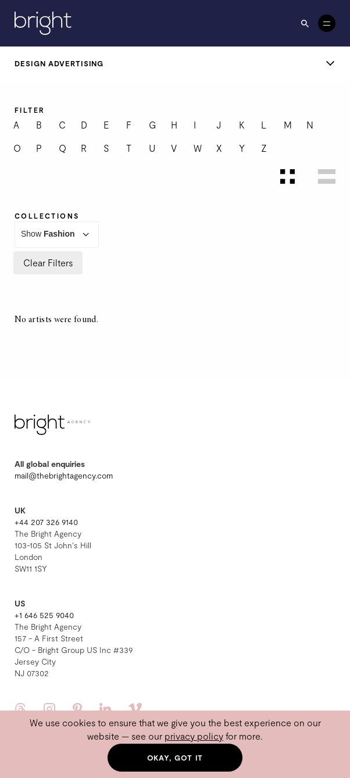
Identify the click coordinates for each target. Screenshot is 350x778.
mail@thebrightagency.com (64, 475)
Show (56, 234)
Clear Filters (48, 262)
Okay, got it (175, 757)
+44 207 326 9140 (46, 522)
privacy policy (194, 735)
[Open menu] (326, 23)
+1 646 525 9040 (44, 615)
